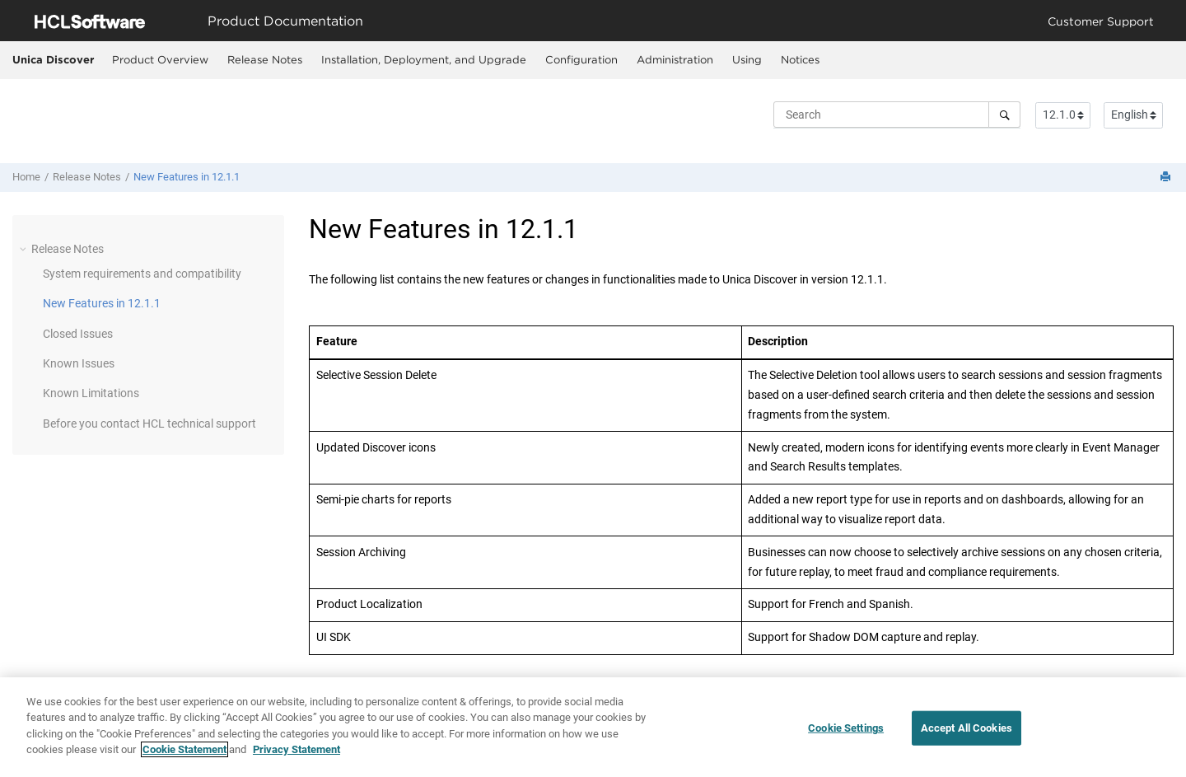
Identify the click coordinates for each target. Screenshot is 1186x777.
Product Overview (160, 59)
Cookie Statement (184, 752)
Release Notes (264, 59)
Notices (800, 59)
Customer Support (1101, 21)
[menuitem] (159, 60)
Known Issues (78, 363)
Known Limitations (91, 393)
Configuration (581, 59)
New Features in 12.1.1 (186, 177)
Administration (675, 59)
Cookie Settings (846, 730)
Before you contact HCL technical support (149, 423)
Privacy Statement (296, 752)
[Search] (1004, 114)
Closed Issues (78, 333)
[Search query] (896, 114)
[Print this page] (1167, 177)
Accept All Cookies (966, 730)
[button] (24, 249)
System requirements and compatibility (142, 273)
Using (747, 59)
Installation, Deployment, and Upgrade (423, 59)
